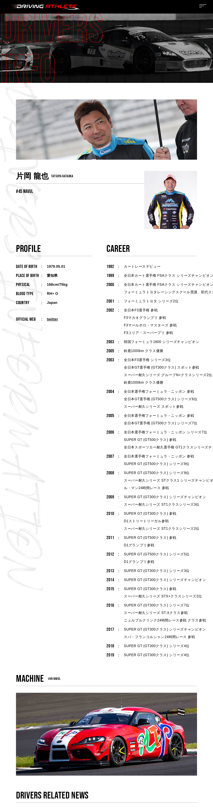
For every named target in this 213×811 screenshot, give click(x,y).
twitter (52, 319)
